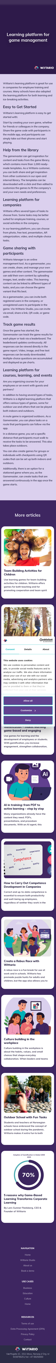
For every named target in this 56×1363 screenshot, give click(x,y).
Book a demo (27, 1271)
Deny (28, 720)
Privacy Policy (27, 1334)
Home (28, 1255)
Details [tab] (28, 649)
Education (28, 1293)
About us (27, 1266)
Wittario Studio (27, 1260)
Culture (27, 1299)
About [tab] (46, 649)
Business (27, 1288)
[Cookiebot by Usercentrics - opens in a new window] (40, 640)
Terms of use (27, 1324)
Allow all (28, 700)
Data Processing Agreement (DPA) (28, 1329)
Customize (28, 710)
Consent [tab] (10, 649)
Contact (28, 1340)
